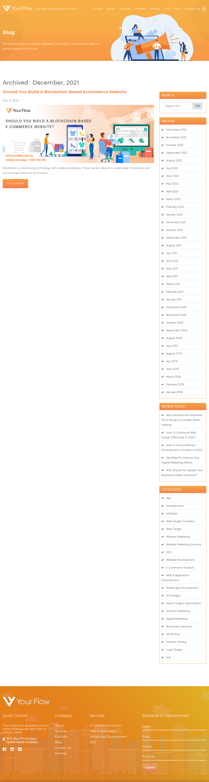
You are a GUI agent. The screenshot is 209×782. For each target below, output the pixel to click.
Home (97, 8)
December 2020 (174, 307)
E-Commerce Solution (177, 567)
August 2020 (171, 338)
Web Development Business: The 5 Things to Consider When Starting (182, 420)
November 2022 (173, 137)
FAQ (167, 8)
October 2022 (172, 145)
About (110, 8)
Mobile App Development (179, 588)
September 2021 (174, 237)
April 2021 (169, 276)
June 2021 (170, 261)
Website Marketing (175, 536)
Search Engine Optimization (181, 603)
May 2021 (169, 268)
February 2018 (172, 384)
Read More (15, 183)
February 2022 (172, 206)
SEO (166, 552)
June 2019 (170, 369)
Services (124, 8)
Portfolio (140, 8)
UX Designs (171, 595)
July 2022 (169, 168)
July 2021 (169, 253)
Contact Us (192, 8)
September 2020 (174, 330)
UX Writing (170, 634)
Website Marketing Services (181, 544)
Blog (177, 8)
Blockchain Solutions (176, 626)
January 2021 (171, 299)
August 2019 (171, 353)
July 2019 (169, 361)
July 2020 (169, 345)
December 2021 (173, 222)
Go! (197, 106)
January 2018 (171, 392)
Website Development (178, 559)
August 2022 (171, 160)
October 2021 (172, 230)
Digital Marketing (174, 618)
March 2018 (171, 376)
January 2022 (171, 214)
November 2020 (174, 315)
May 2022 (169, 183)
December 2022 (173, 129)
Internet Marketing (175, 611)
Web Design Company (177, 521)
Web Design (171, 529)
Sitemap (61, 753)
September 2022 (174, 152)
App (166, 498)
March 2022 (171, 199)
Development (172, 505)
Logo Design (171, 649)
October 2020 (172, 322)
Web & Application (103, 731)
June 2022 (170, 176)
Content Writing (173, 642)
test (166, 657)
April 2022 (169, 191)
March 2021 (170, 284)
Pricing (155, 8)
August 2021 (171, 245)
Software (169, 513)
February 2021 (172, 291)
